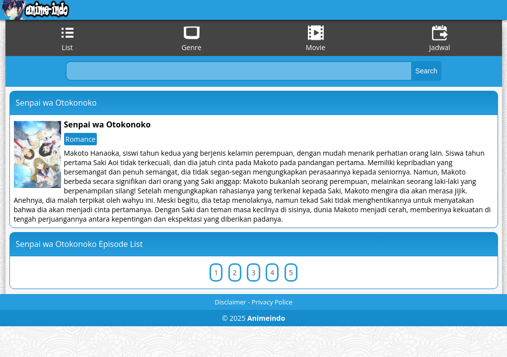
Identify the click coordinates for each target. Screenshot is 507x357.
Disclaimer (230, 302)
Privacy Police (272, 302)
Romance (81, 139)
